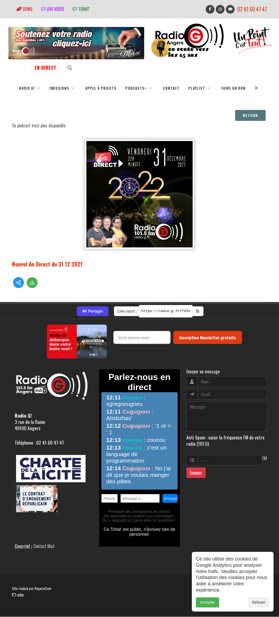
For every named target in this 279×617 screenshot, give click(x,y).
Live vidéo (52, 9)
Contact (171, 88)
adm (18, 595)
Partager (92, 311)
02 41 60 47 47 (252, 9)
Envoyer (196, 473)
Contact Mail (43, 546)
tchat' (81, 9)
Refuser (258, 603)
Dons (24, 9)
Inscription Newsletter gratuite (207, 338)
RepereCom (43, 588)
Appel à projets (101, 88)
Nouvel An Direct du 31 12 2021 (47, 264)
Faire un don (233, 88)
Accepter (207, 603)
